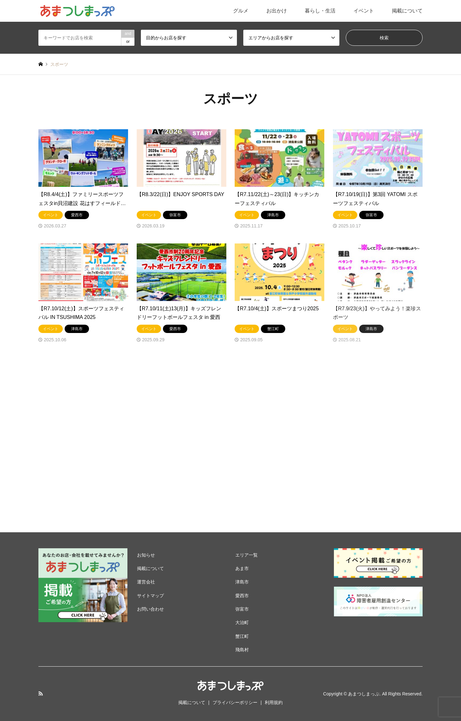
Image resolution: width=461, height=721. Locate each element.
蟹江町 (242, 636)
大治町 (242, 622)
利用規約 (274, 702)
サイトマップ (150, 595)
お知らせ (146, 555)
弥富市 (242, 609)
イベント (363, 10)
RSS (40, 693)
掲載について (407, 10)
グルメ (240, 10)
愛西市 (242, 595)
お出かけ (276, 10)
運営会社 (146, 581)
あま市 (242, 568)
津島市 (242, 581)
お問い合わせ (150, 609)
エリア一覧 (246, 555)
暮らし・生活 (320, 10)
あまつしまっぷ (363, 693)
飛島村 (242, 649)
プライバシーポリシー (235, 702)
